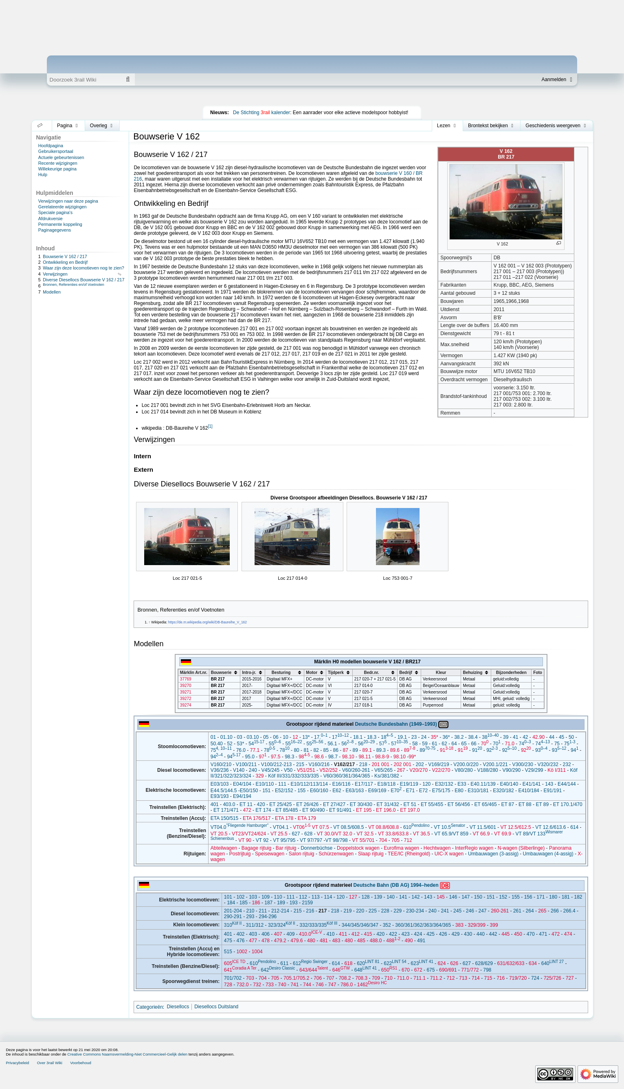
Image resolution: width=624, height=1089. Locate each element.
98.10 (348, 757)
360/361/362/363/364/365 (423, 925)
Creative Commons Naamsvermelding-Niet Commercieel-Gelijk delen (127, 1054)
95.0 (249, 757)
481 (324, 940)
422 (393, 934)
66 (473, 744)
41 (515, 737)
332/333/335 (318, 925)
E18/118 (386, 784)
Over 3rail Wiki (49, 1062)
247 (482, 911)
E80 (459, 790)
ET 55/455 (432, 804)
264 (530, 911)
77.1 (254, 750)
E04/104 (242, 784)
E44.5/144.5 (224, 790)
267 (401, 770)
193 (294, 903)
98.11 (364, 757)
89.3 (381, 750)
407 (278, 934)
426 (443, 934)
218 (363, 764)
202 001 (402, 764)
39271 (185, 692)
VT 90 (244, 840)
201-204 (233, 911)
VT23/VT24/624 (249, 834)
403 (253, 934)
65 (463, 744)
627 (296, 834)
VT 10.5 (449, 827)
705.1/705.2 (296, 978)
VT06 (301, 827)
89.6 (395, 750)
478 (265, 940)
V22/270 (441, 770)
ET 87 (507, 804)
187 (268, 903)
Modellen (52, 291)
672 (418, 970)
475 (228, 940)
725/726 (552, 978)
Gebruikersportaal (55, 151)
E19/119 (409, 784)
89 (355, 750)
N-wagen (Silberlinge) (521, 848)
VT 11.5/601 (483, 827)
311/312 (255, 925)
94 (574, 750)
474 (568, 934)
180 (553, 897)
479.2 (280, 940)
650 (389, 970)
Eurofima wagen (401, 848)
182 (578, 897)
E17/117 (364, 784)
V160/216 (319, 764)
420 (261, 804)
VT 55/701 (363, 840)
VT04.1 (281, 827)
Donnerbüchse (316, 848)
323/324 (281, 925)
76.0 (241, 750)
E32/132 (444, 784)
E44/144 (567, 784)
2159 (307, 903)
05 (265, 737)
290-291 (233, 916)
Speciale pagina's (55, 212)
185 (243, 903)
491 (421, 940)
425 (430, 934)
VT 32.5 (365, 834)
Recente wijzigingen (57, 163)
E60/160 (319, 790)
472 (247, 810)
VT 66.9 (481, 834)
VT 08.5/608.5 (348, 827)
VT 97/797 (311, 840)
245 (457, 911)
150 (478, 897)
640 (552, 963)
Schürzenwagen (336, 854)
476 (240, 940)
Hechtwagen (437, 848)
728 (228, 984)
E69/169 (377, 790)
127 (353, 897)
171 (540, 897)
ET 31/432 (388, 804)
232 (567, 764)
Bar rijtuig (286, 848)
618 (348, 963)
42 (525, 737)
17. (320, 737)
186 (256, 903)
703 (250, 978)
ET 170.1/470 (567, 804)
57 (383, 744)
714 (476, 978)
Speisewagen (269, 854)
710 (389, 978)
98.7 (333, 757)
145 (441, 897)
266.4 (569, 911)
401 (215, 804)
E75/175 (441, 790)
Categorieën (149, 1006)
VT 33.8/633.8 (393, 834)
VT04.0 (240, 827)
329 (259, 776)
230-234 (415, 911)
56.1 (332, 744)
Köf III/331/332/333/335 (293, 776)
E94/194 (242, 796)
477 (253, 940)
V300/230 (522, 764)
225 (373, 911)
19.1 (402, 737)
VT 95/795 (284, 840)
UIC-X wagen (449, 854)
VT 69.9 (502, 834)
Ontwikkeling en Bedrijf (65, 262)
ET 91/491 (340, 810)
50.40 (217, 744)
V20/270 (418, 770)
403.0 (229, 804)
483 (336, 940)
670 (406, 970)
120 (426, 784)
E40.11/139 (482, 784)
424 (418, 934)
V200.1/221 (495, 764)
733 (270, 984)
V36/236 (220, 770)
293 (250, 916)
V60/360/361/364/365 (346, 776)
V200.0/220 (465, 764)
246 (470, 911)
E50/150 (249, 790)
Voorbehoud (80, 1062)
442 (493, 934)
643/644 (313, 970)
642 (278, 970)
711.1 (419, 978)
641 (240, 970)
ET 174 (263, 810)
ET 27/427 (334, 804)
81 (306, 750)
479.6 (296, 940)
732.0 (242, 984)
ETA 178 (284, 818)
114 (328, 897)
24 (423, 737)
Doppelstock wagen (358, 848)
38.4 (472, 737)
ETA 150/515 (225, 818)
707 (330, 978)
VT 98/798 (336, 840)
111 (282, 784)
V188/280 (487, 770)
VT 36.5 (421, 834)
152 (503, 897)
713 (463, 978)
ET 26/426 (307, 804)
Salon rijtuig (301, 854)
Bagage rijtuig (256, 848)
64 (454, 744)
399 (494, 925)
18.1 (358, 737)
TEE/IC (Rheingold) (409, 854)
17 (340, 737)
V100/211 (246, 764)
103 (253, 897)
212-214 (280, 911)
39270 (185, 685)
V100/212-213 (276, 764)
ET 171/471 (226, 810)
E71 (410, 790)
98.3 (289, 757)
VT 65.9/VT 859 (451, 834)
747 (332, 984)
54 (256, 744)
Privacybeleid (17, 1062)
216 (310, 911)
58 (414, 744)
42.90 (538, 737)
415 (368, 934)
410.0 (310, 934)
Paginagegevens (54, 230)
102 (240, 897)
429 (455, 934)
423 (406, 934)
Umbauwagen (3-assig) (493, 854)
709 (376, 978)
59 (424, 744)
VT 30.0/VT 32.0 (334, 834)
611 (284, 963)
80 (296, 750)
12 (295, 737)
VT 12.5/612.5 (515, 827)
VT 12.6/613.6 (550, 827)
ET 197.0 (410, 810)
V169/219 (438, 764)
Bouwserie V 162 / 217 (65, 256)
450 (518, 934)
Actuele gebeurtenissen (61, 157)
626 (454, 963)
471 (543, 934)
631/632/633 (511, 963)
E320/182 (503, 790)
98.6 (319, 757)
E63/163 (354, 790)
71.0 (509, 744)
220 (360, 911)
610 (416, 827)
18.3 (371, 737)
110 (278, 897)
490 (408, 940)
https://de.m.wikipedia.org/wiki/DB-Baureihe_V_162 (207, 622)
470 (531, 934)
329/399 (477, 925)
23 (414, 737)
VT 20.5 (219, 834)
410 (330, 934)
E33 (461, 784)
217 (323, 911)
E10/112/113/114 (309, 784)
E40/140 (509, 784)
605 (235, 963)
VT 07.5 (320, 827)
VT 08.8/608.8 (383, 827)
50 (571, 737)
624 (441, 963)
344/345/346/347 (360, 925)
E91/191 (552, 790)
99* (412, 757)
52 (229, 744)
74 (525, 744)
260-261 (500, 911)
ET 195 (363, 810)
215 (300, 764)
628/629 (484, 963)
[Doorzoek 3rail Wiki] (84, 79)
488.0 (376, 940)
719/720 (518, 978)
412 (356, 934)
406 (265, 934)
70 (484, 744)
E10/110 (264, 784)
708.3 (361, 978)
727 (570, 978)
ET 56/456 (459, 804)
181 (566, 897)
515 (228, 951)
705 (395, 840)
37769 (185, 679)
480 (311, 940)
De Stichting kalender (261, 112)
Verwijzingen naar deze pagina (68, 201)
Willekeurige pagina (57, 168)
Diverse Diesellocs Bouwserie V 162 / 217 (83, 279)
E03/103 (220, 784)
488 (393, 940)
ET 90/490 (313, 810)
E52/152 (284, 790)
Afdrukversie (50, 218)
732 (257, 984)
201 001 (380, 764)
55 (275, 744)
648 (365, 970)
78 (269, 750)
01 (213, 737)
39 (505, 737)
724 (535, 978)
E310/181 (478, 790)
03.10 (252, 737)
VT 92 (262, 840)
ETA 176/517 (257, 818)
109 (265, 897)
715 (488, 978)
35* (434, 737)
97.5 (275, 757)
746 (320, 984)
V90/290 (511, 770)
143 (549, 784)
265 (542, 911)
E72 (423, 790)
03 (239, 737)
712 (408, 840)
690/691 (448, 970)
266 (555, 911)
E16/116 (341, 784)
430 (468, 934)
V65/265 (383, 770)
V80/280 (464, 770)
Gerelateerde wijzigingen (62, 206)
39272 (185, 698)
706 (318, 978)
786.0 (347, 984)
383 (459, 925)
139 (378, 897)
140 (391, 897)
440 (481, 934)
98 (304, 757)
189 (281, 903)
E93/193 (220, 796)
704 (383, 840)
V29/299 (534, 770)
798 (487, 970)
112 (303, 897)
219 (347, 911)
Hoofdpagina (50, 145)
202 (420, 764)
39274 (185, 705)
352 (387, 925)
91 (446, 750)
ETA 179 (307, 818)
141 (403, 897)
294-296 (268, 916)
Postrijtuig (240, 854)
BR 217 (218, 679)
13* (306, 737)
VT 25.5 (279, 834)
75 (557, 744)
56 (347, 744)
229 (397, 911)
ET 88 (525, 804)
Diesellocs (178, 1006)
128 (366, 897)
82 (316, 750)
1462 (372, 984)
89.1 (367, 750)
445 (505, 934)
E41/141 (532, 784)
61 (434, 744)
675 (430, 970)
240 (253, 770)
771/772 (470, 970)
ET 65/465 (486, 804)
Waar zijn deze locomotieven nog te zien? (83, 267)
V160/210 (221, 764)
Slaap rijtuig (371, 854)
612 (310, 963)
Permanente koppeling (60, 224)
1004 (257, 951)
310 (233, 925)
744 (307, 984)
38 (490, 737)
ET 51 (409, 804)
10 (285, 737)
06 (275, 737)
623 (422, 963)
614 (574, 827)
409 (290, 934)
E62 (336, 790)
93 (541, 750)
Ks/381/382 (386, 776)
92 (492, 750)
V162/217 (344, 764)
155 (301, 790)
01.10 (226, 737)
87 (345, 750)
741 (294, 984)
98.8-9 (382, 757)
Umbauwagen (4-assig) (548, 854)
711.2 (436, 978)
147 (465, 897)
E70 (396, 790)
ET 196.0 (385, 810)
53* (240, 744)
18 (387, 737)
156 (528, 897)
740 (282, 984)
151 (266, 790)
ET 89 (542, 804)
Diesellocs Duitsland (216, 1006)
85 (325, 750)
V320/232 (548, 764)
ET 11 (246, 804)
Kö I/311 (556, 770)
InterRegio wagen (474, 848)
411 (343, 934)
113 (316, 897)
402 (240, 934)
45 (561, 737)
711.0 (403, 978)
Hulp (42, 174)
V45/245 (270, 770)
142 (415, 897)
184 (231, 903)
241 (445, 911)
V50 (288, 770)
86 (335, 750)
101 (228, 897)
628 (308, 834)
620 (368, 963)
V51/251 (306, 770)
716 (501, 978)
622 (395, 963)
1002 (241, 951)
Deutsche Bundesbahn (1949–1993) (396, 724)
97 (263, 757)
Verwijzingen (55, 274)
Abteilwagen (224, 848)
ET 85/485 (286, 810)
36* (446, 737)
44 (551, 737)
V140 (238, 770)
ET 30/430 (361, 804)
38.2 (459, 737)
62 (444, 744)
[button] (40, 125)
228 (385, 911)
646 (341, 970)
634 (533, 963)
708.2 (344, 978)
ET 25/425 (280, 804)
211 (263, 911)
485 (361, 940)
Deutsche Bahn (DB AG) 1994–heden (396, 885)
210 (250, 911)
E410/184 (528, 790)
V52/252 (328, 770)
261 (517, 911)
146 (453, 897)
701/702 (233, 978)
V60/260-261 (356, 770)
